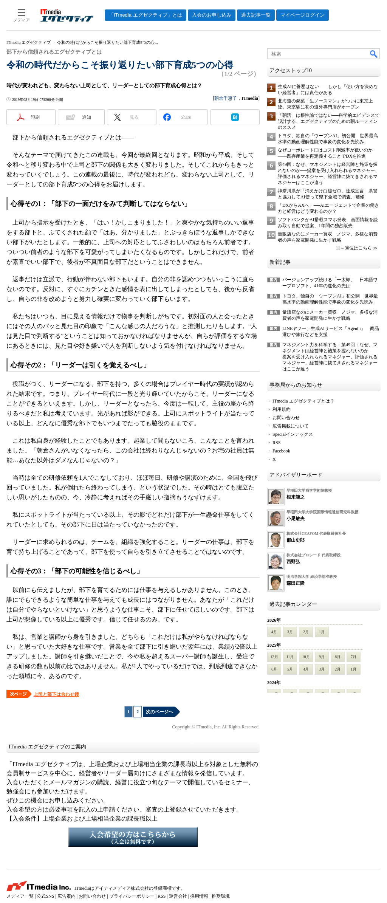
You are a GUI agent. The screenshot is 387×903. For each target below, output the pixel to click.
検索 (374, 53)
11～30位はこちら (354, 248)
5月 (290, 669)
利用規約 (281, 409)
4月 (274, 632)
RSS (276, 442)
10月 (306, 657)
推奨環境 (221, 896)
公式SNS (45, 896)
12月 (274, 657)
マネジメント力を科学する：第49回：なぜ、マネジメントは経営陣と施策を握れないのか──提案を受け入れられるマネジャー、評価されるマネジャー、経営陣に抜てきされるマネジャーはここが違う (330, 357)
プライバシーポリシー (132, 896)
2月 (306, 632)
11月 (290, 657)
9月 (322, 657)
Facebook (281, 451)
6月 (274, 669)
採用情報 (199, 896)
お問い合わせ (286, 417)
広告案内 (66, 896)
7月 (353, 657)
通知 (86, 117)
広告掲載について (290, 426)
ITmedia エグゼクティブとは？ (303, 401)
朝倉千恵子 (225, 98)
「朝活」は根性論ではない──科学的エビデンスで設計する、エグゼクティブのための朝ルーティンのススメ (328, 121)
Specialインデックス (292, 434)
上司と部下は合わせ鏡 (56, 694)
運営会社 (178, 896)
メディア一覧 (20, 896)
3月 (290, 632)
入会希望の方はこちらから (133, 837)
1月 (322, 632)
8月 (338, 657)
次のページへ (159, 711)
